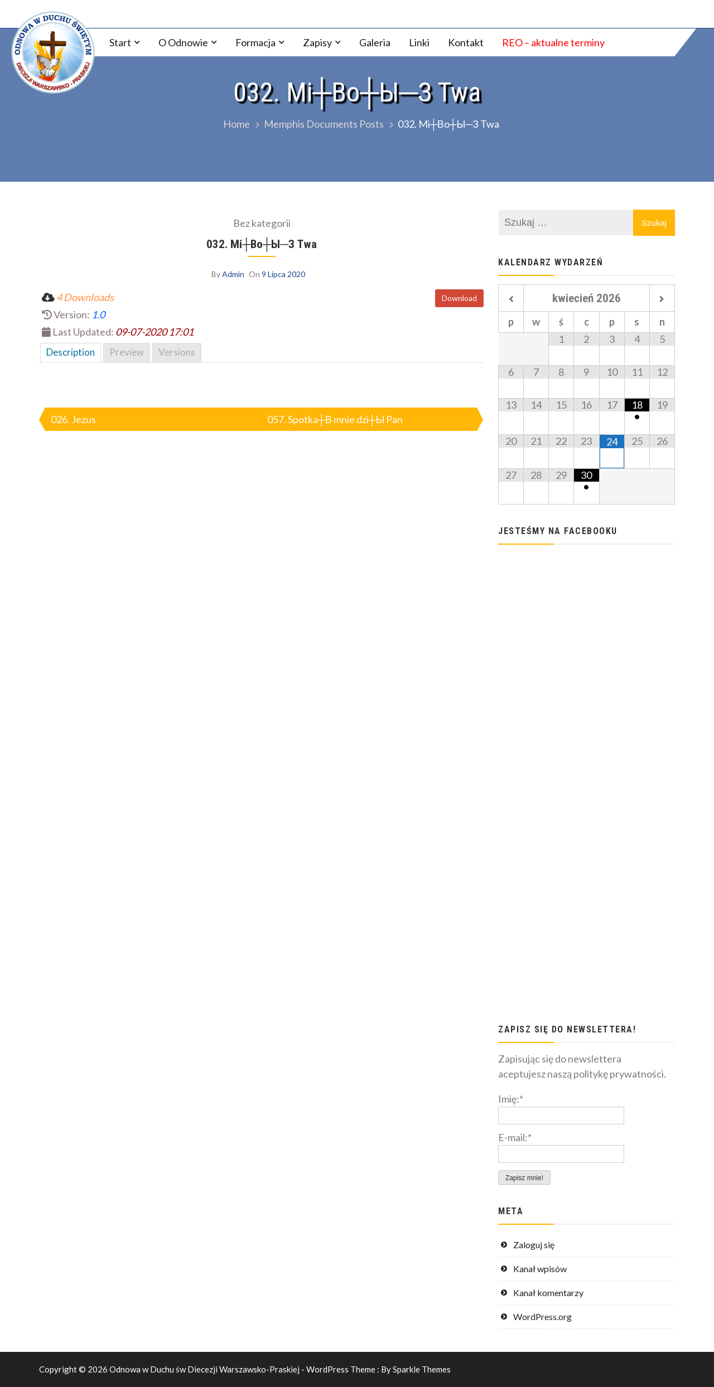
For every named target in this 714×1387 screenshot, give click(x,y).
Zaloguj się (533, 1244)
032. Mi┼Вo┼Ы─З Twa (261, 244)
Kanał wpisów (540, 1268)
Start (120, 42)
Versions (176, 352)
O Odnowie (183, 42)
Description (70, 352)
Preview (126, 352)
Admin (233, 274)
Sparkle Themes (422, 1369)
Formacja (255, 42)
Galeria (374, 42)
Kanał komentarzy (548, 1292)
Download (459, 298)
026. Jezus (73, 419)
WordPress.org (542, 1316)
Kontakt (466, 42)
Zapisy (317, 42)
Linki (419, 42)
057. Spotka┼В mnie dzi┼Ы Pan (335, 419)
